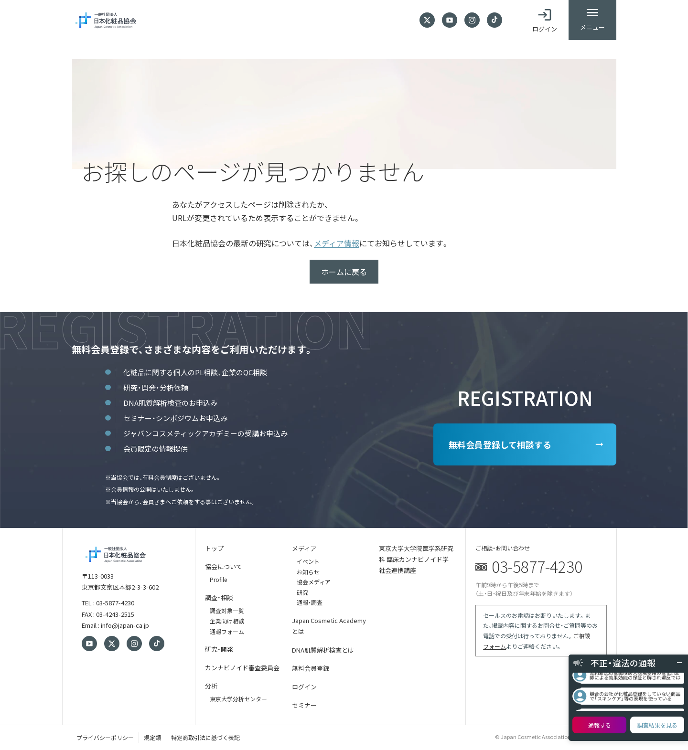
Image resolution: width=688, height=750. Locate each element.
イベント (308, 561)
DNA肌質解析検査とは (323, 650)
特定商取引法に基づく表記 (205, 737)
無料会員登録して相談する (500, 444)
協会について (223, 566)
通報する (599, 725)
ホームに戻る (344, 271)
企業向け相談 (227, 621)
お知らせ (308, 572)
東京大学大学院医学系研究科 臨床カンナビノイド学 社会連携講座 (416, 559)
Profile (218, 579)
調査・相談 (219, 597)
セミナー (304, 704)
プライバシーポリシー (105, 737)
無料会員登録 (310, 668)
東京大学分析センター (238, 699)
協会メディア (314, 582)
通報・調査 (309, 602)
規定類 (152, 737)
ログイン (304, 686)
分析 (211, 685)
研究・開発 (219, 649)
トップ (214, 548)
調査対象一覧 (227, 610)
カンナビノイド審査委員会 (242, 667)
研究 (302, 592)
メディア (304, 548)
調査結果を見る (657, 725)
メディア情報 (336, 243)
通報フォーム (227, 631)
